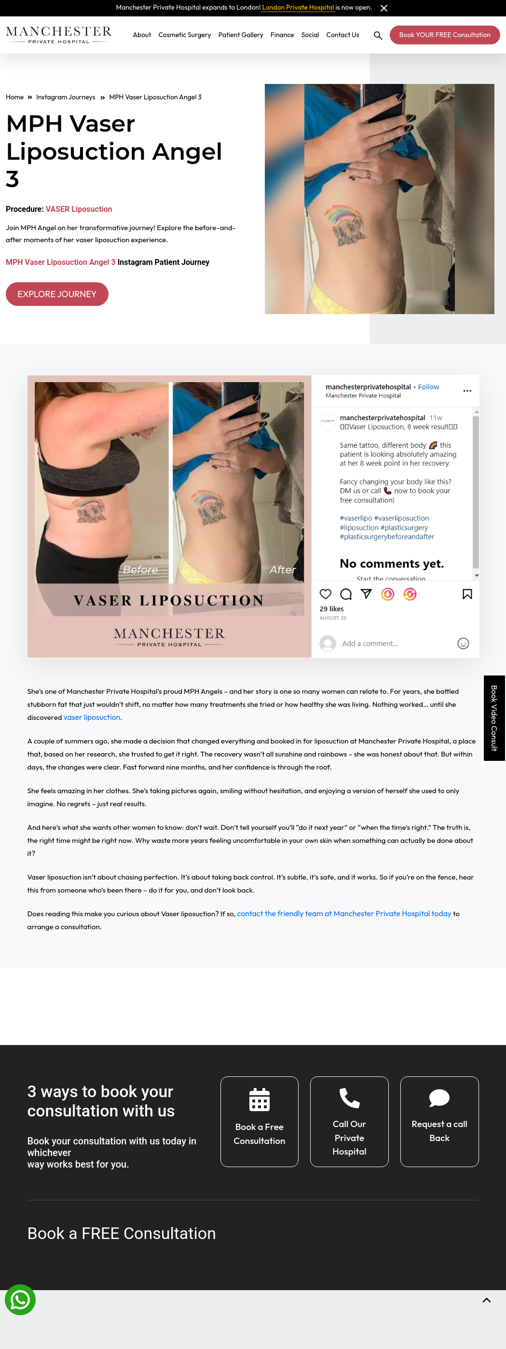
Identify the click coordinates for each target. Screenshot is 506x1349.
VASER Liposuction (79, 209)
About (142, 34)
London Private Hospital (298, 7)
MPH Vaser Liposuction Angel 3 (61, 262)
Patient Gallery (241, 34)
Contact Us (342, 34)
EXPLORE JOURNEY (63, 295)
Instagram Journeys (70, 97)
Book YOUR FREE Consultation (445, 34)
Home (15, 97)
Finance (282, 34)
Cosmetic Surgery (184, 34)
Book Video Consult (494, 718)
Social (310, 34)
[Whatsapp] (20, 1299)
